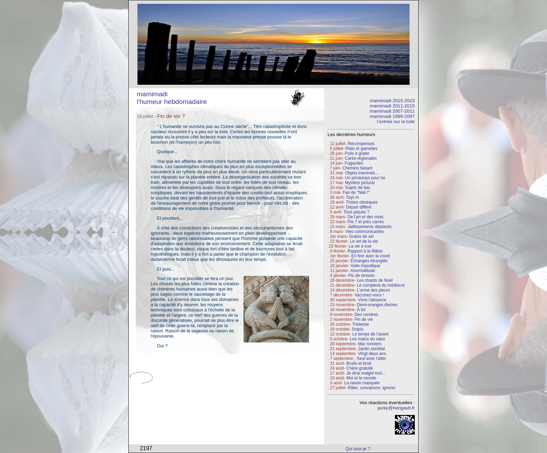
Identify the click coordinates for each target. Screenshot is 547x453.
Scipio (357, 329)
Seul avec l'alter (371, 358)
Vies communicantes (364, 231)
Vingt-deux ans (372, 353)
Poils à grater (357, 153)
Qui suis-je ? (358, 448)
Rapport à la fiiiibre (364, 251)
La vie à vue (360, 246)
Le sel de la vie (364, 241)
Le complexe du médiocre (381, 285)
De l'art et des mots (365, 216)
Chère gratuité (359, 368)
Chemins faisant (358, 168)
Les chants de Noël (375, 280)
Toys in (352, 197)
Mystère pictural (360, 182)
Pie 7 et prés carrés (365, 221)
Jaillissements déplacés (369, 226)
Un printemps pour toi (365, 177)
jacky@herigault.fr (396, 407)
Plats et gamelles (361, 148)
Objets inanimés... (362, 173)
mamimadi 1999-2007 (392, 116)
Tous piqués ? (356, 212)
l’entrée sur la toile (396, 121)
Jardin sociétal (371, 348)
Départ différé (359, 207)
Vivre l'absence (372, 299)
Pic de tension (361, 275)
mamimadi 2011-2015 (392, 105)
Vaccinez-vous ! (369, 295)
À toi (361, 309)
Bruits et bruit (358, 363)
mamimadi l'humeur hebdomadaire (172, 97)
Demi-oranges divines (377, 304)
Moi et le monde (361, 378)
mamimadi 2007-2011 (392, 111)
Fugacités (354, 163)
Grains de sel (361, 236)
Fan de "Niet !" (356, 192)
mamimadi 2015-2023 (392, 100)
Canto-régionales (360, 158)
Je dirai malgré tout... (365, 373)
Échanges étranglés (369, 260)
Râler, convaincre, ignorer (372, 387)
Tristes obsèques (361, 202)
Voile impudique (365, 265)
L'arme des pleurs (373, 290)
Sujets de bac (357, 187)
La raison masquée (362, 382)
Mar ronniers (369, 343)
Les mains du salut (367, 339)
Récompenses (361, 143)
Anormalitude (362, 270)
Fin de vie (363, 319)
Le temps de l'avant (370, 334)
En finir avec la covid (370, 256)
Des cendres (366, 314)
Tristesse (360, 324)
